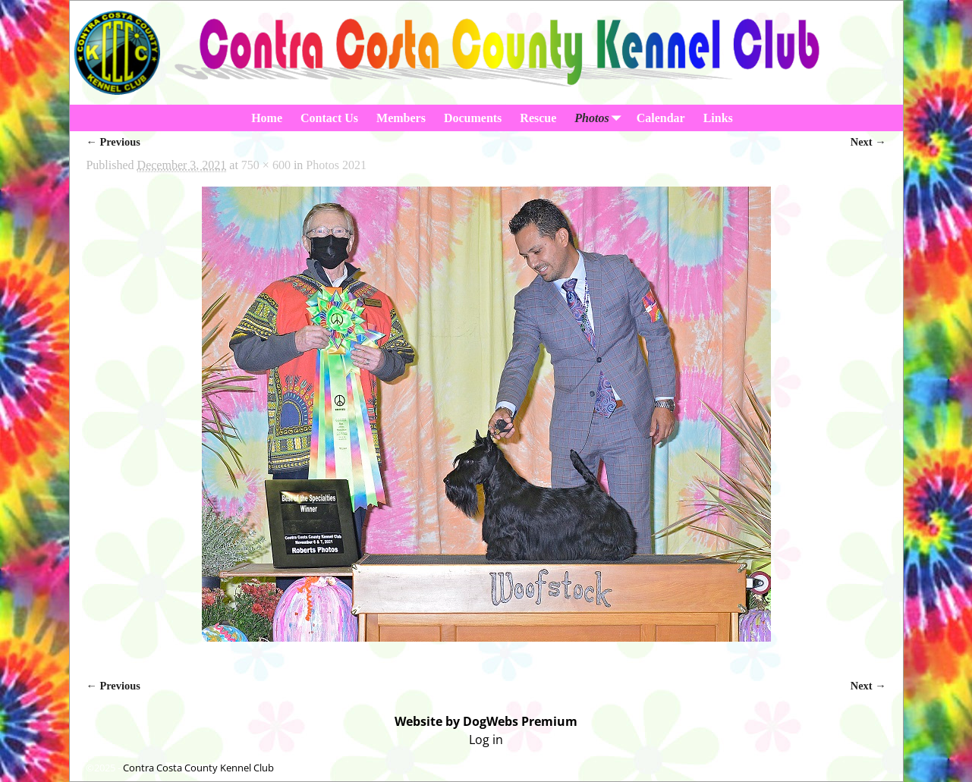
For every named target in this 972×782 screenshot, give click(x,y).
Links (718, 117)
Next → (868, 142)
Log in (486, 739)
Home (266, 117)
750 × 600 (266, 165)
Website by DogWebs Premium (486, 721)
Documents (473, 117)
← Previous (113, 142)
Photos (600, 118)
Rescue (538, 117)
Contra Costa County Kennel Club (198, 767)
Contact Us (329, 117)
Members (401, 117)
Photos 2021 (336, 165)
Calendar (661, 117)
